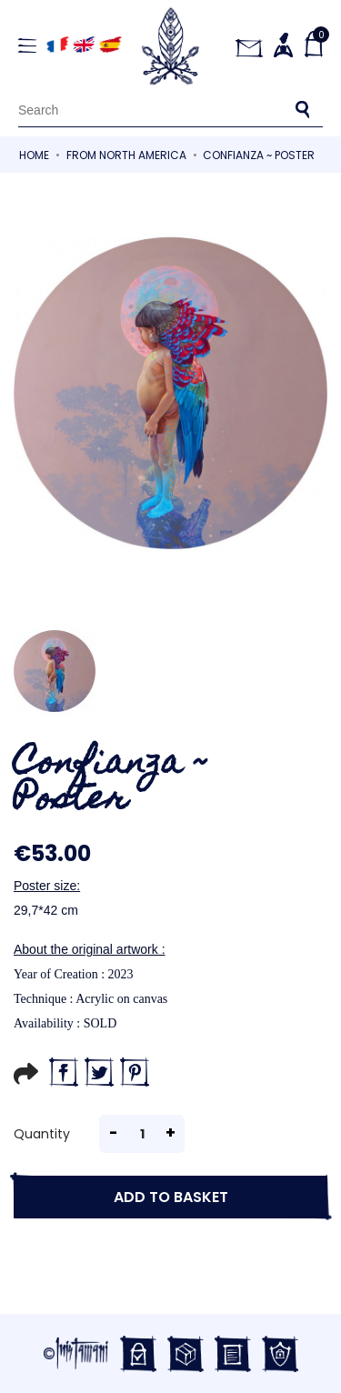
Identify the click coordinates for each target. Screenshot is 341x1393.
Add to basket (171, 1197)
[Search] (170, 109)
